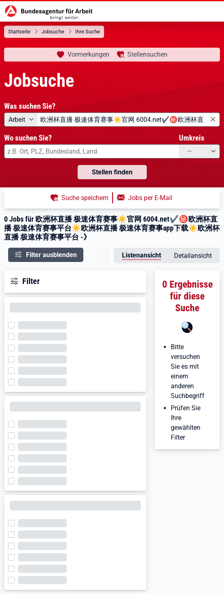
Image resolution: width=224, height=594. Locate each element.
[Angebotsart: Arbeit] (20, 119)
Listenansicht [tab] (141, 255)
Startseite (19, 32)
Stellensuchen (147, 54)
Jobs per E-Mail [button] (150, 198)
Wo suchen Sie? (28, 138)
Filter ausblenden (51, 255)
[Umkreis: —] (199, 151)
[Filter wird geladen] (14, 324)
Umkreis (191, 138)
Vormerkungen (88, 54)
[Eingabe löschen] (212, 119)
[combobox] (128, 119)
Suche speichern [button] (85, 198)
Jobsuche (52, 32)
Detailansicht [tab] (193, 256)
